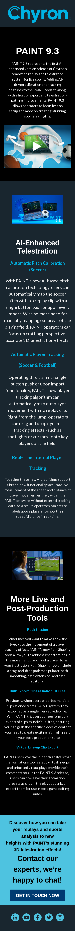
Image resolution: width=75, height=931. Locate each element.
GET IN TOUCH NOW (37, 895)
